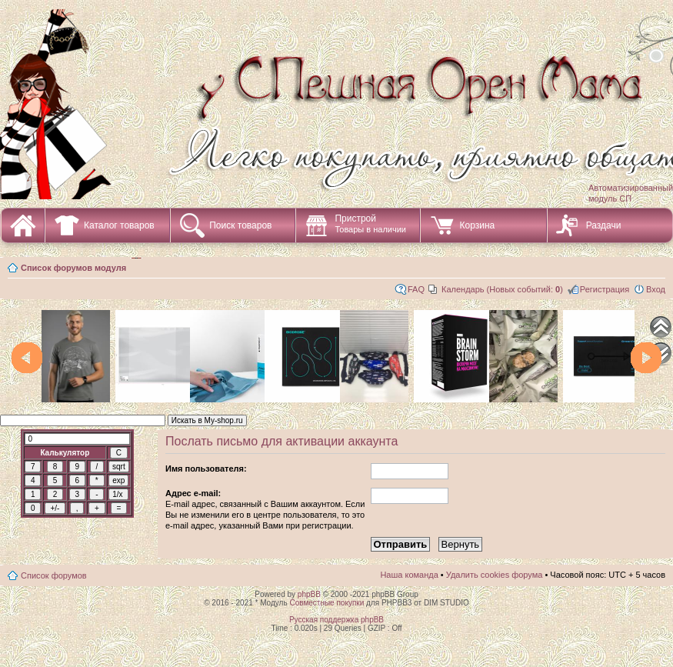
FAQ (416, 289)
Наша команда (409, 574)
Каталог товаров (119, 225)
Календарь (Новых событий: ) (502, 289)
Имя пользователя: (206, 468)
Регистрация (604, 289)
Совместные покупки (326, 603)
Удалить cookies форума (494, 574)
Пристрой (370, 223)
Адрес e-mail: (193, 493)
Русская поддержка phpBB (336, 619)
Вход (655, 289)
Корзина (477, 225)
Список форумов (54, 575)
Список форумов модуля (73, 267)
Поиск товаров (240, 225)
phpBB (309, 594)
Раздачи (603, 225)
